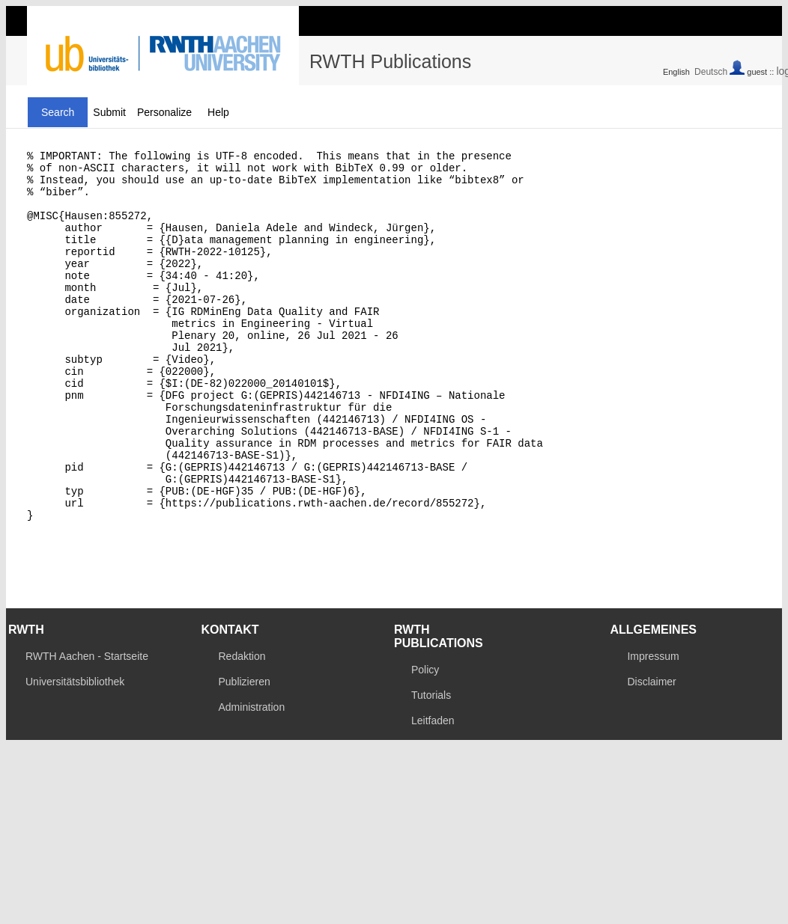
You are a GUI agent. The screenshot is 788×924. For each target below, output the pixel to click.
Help (218, 112)
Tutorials (431, 767)
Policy (425, 741)
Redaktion (241, 728)
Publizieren (244, 753)
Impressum (653, 728)
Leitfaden (433, 792)
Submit (109, 112)
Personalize (164, 112)
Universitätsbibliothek (74, 753)
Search (57, 112)
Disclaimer (651, 753)
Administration (251, 779)
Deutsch (710, 72)
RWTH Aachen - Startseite (86, 728)
